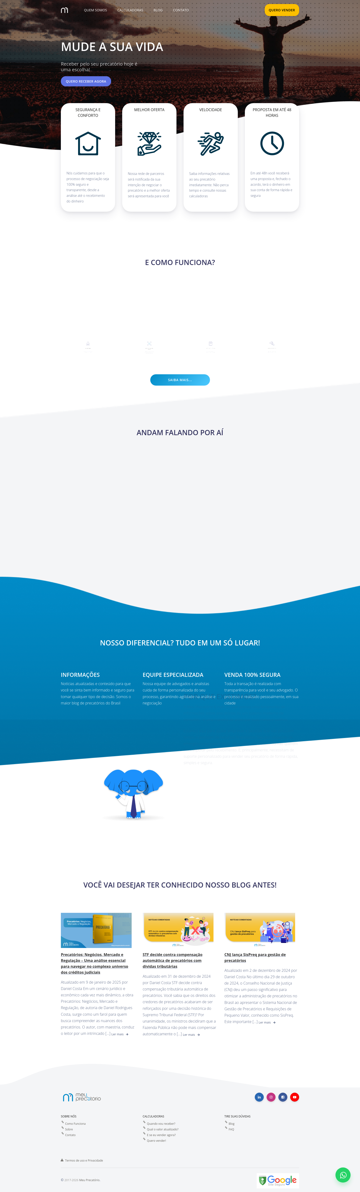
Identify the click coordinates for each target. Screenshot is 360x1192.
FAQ (231, 1129)
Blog (231, 1123)
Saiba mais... (180, 379)
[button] (95, 10)
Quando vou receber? (161, 1123)
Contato (70, 1135)
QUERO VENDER (282, 10)
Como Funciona (75, 1123)
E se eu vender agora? (161, 1135)
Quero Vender (88, 342)
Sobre (69, 1129)
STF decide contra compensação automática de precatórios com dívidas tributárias (172, 960)
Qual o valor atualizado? (163, 1129)
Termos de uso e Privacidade (84, 1160)
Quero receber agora (86, 81)
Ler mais (117, 1034)
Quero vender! (156, 1140)
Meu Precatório (89, 1180)
